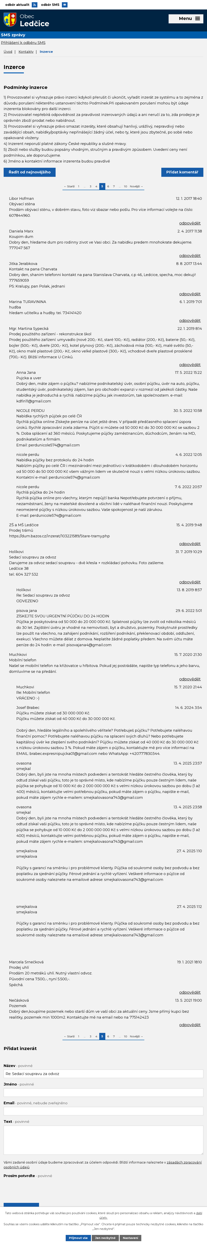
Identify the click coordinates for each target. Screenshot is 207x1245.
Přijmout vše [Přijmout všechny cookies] (77, 1238)
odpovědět (190, 224)
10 (125, 187)
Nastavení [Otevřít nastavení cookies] (131, 1238)
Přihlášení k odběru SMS (23, 43)
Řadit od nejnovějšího (30, 173)
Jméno (19, 1085)
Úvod (8, 52)
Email (36, 1103)
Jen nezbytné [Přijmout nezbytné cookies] (105, 1238)
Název (18, 1066)
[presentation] (34, 1188)
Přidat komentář (182, 173)
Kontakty (26, 52)
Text (16, 1122)
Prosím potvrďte (28, 1176)
